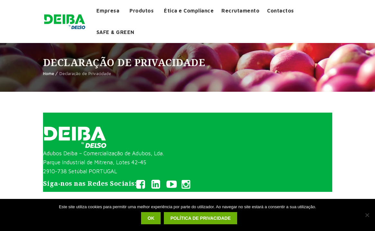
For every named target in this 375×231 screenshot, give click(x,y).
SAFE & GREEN (115, 32)
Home (48, 73)
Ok (150, 218)
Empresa (108, 10)
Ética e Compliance (189, 10)
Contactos (280, 10)
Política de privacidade (200, 218)
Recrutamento (240, 10)
